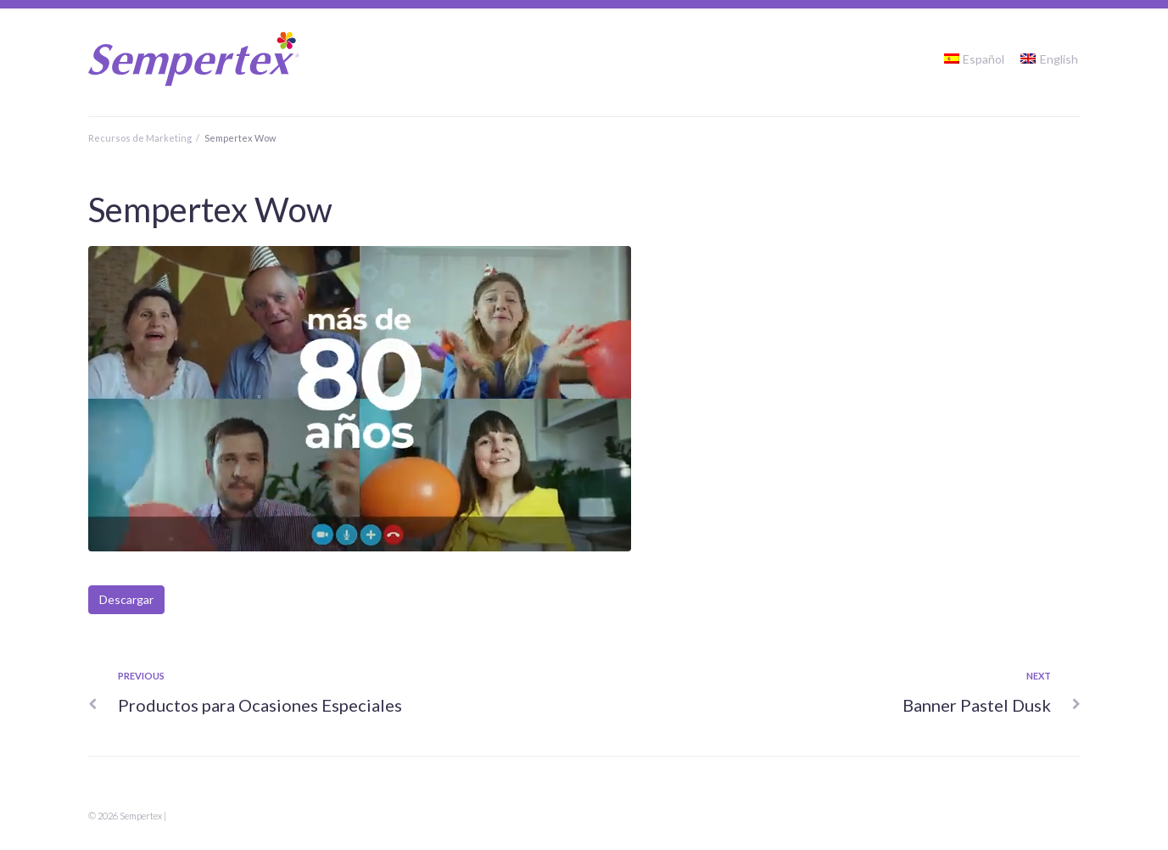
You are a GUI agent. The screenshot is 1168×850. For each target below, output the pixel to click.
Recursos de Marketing (140, 137)
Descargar (126, 599)
